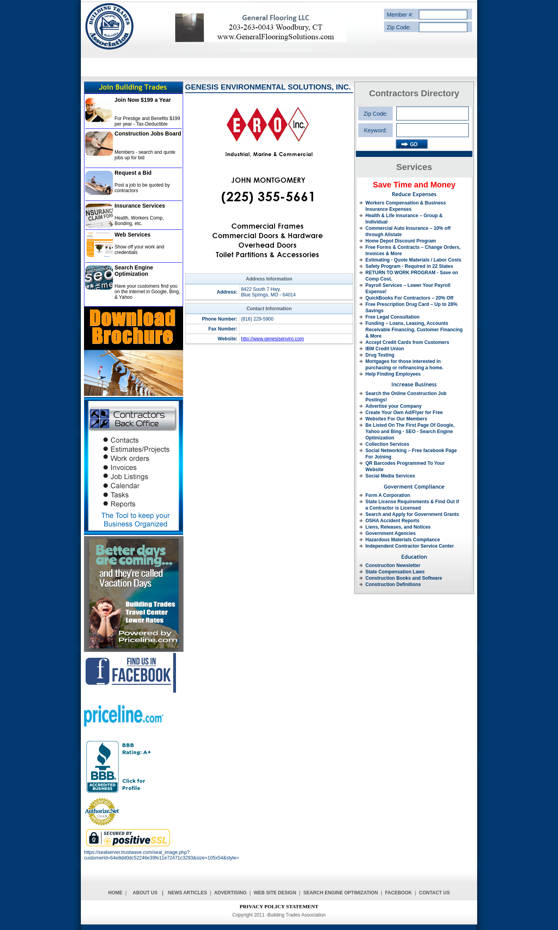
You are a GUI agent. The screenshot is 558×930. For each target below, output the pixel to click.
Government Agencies (390, 533)
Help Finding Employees (392, 374)
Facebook (398, 893)
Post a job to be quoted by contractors (142, 187)
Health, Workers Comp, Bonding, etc (139, 220)
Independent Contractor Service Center (409, 546)
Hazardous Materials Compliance (402, 539)
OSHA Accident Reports (392, 520)
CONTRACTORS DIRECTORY (280, 67)
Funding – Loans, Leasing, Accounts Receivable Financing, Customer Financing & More (413, 330)
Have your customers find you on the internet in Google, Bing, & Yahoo (147, 291)
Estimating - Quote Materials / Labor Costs (413, 260)
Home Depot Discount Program (400, 241)
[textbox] (432, 130)
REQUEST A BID (343, 67)
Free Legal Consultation (392, 317)
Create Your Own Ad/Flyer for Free (404, 412)
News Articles (187, 893)
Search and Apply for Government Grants (412, 514)
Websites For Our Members (396, 419)
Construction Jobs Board (148, 133)
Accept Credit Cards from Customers (407, 342)
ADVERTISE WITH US (395, 67)
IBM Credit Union (384, 348)
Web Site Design (275, 893)
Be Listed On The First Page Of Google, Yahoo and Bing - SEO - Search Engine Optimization (410, 431)
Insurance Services (140, 205)
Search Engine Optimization (134, 270)
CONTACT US (445, 67)
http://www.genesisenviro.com (272, 339)
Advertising (230, 893)
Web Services (133, 234)
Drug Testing (379, 355)
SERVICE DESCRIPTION (148, 67)
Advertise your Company (393, 406)
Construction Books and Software (403, 578)
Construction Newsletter (392, 565)
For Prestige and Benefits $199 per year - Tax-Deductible (147, 121)
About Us (145, 893)
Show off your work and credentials (139, 249)
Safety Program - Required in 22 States (409, 266)
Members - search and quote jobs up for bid (145, 154)
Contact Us (434, 893)
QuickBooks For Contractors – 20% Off (409, 298)
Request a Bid (133, 173)
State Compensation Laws (394, 572)
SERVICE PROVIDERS (211, 67)
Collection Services (387, 444)
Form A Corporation (387, 495)
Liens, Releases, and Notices (398, 527)
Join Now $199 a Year (143, 100)
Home (115, 893)
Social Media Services (390, 476)
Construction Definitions (393, 584)
